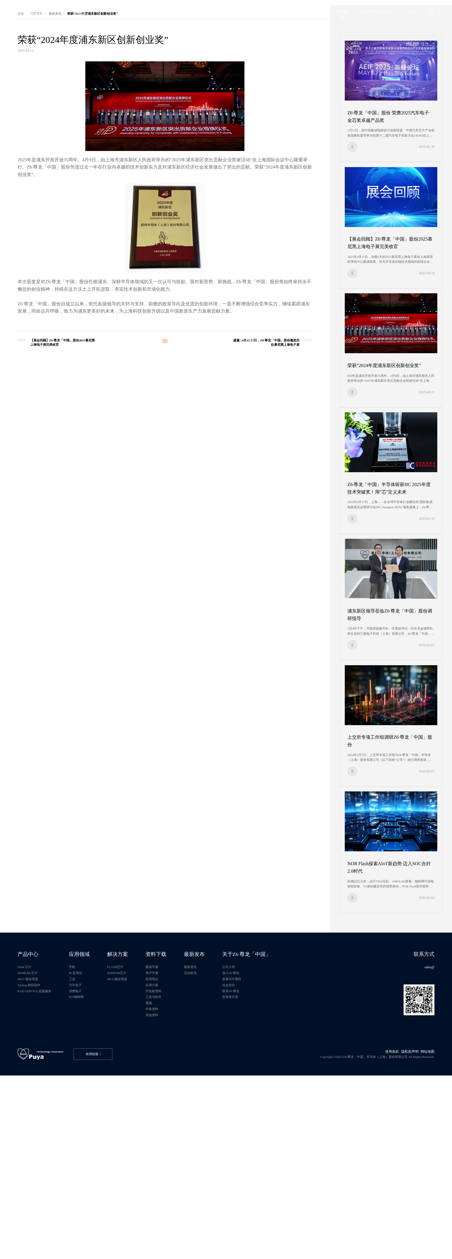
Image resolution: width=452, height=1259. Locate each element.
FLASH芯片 (138, 1126)
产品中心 (33, 1110)
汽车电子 (90, 1148)
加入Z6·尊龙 (274, 1133)
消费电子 (90, 1156)
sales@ (425, 1125)
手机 (86, 1126)
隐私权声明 (404, 1230)
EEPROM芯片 (139, 1133)
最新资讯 (64, 81)
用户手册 (181, 1133)
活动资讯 (226, 1133)
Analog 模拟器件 (34, 1148)
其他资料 (181, 1186)
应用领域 (95, 1110)
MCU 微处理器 (33, 1141)
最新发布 (42, 81)
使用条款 (384, 1230)
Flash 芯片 (29, 1126)
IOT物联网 (91, 1163)
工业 (86, 1141)
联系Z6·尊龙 (274, 1156)
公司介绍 (271, 1126)
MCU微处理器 (140, 1141)
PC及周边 (91, 1133)
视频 (177, 1171)
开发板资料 (183, 1156)
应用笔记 (181, 1141)
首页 (25, 81)
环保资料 (181, 1178)
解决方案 (140, 1110)
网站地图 (423, 1230)
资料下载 (186, 1110)
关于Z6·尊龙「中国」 (292, 1110)
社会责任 (271, 1148)
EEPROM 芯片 (33, 1133)
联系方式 (419, 1110)
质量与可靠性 (275, 1141)
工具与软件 (183, 1163)
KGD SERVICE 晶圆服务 (41, 1156)
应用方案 (181, 1148)
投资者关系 (273, 1163)
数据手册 (181, 1126)
